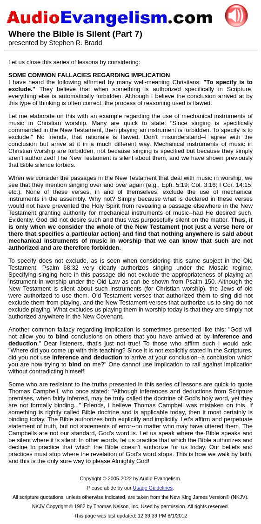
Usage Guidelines (153, 488)
